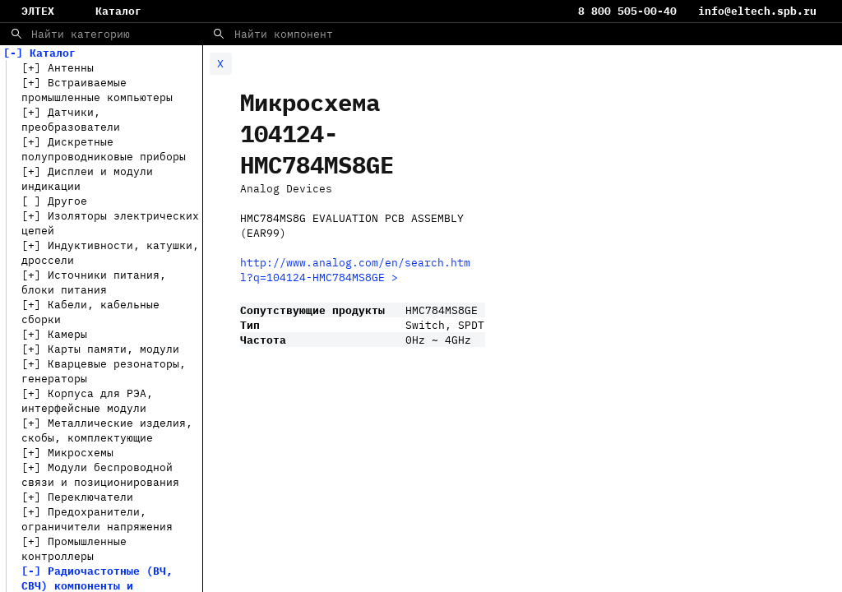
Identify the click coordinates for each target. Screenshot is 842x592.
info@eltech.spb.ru (757, 10)
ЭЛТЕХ (37, 10)
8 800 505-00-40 (630, 10)
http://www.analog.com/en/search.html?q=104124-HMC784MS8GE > (355, 270)
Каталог (118, 10)
